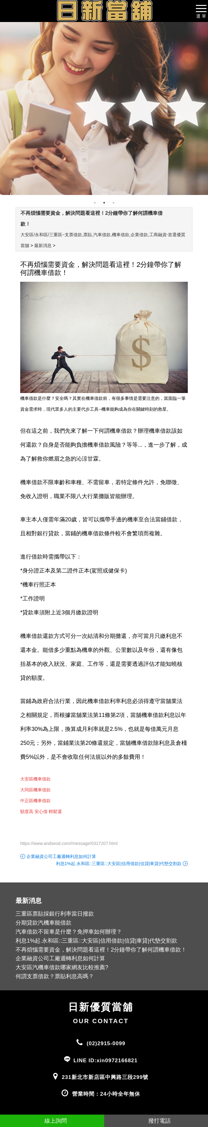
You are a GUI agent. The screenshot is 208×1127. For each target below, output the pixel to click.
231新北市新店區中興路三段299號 (105, 1077)
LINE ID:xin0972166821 (105, 1060)
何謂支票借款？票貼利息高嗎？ (55, 976)
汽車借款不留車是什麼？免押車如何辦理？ (69, 932)
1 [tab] (95, 203)
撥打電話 (156, 1121)
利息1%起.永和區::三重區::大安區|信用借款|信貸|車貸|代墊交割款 (119, 863)
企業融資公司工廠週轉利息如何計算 (61, 856)
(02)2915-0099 (106, 1043)
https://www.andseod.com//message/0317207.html (69, 843)
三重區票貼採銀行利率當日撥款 (55, 914)
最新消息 (43, 245)
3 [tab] (113, 203)
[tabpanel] (104, 108)
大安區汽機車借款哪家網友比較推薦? (62, 967)
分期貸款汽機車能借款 (44, 923)
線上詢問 (52, 1121)
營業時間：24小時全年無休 (106, 1094)
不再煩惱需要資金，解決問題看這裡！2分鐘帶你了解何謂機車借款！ (101, 950)
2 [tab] (104, 203)
